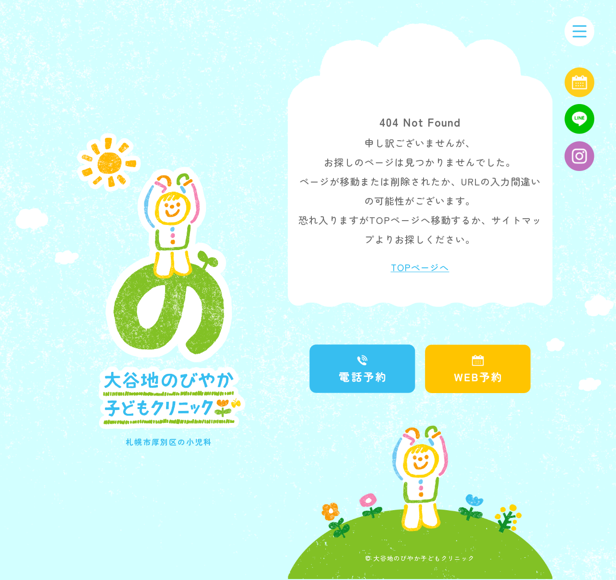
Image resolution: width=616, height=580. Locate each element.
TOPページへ (420, 268)
